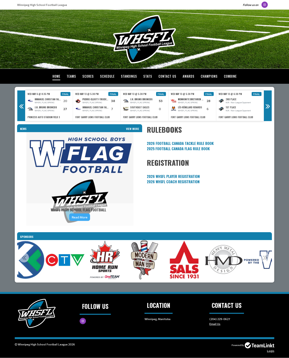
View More (132, 129)
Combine (230, 76)
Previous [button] (21, 105)
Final (65, 94)
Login (270, 350)
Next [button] (268, 105)
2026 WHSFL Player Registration (173, 176)
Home (56, 76)
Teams (71, 76)
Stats (147, 76)
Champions (209, 76)
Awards (188, 76)
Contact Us (167, 76)
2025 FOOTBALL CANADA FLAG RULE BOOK (178, 148)
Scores (88, 76)
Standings (129, 76)
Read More (79, 217)
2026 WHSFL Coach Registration (173, 181)
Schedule (107, 76)
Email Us (214, 324)
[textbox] (209, 137)
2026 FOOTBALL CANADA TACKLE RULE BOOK (180, 143)
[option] (49, 105)
